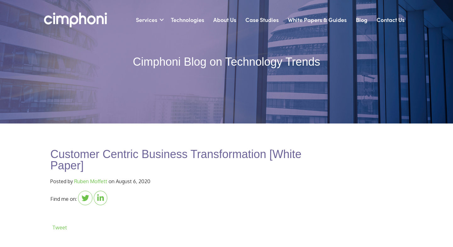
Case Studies (262, 20)
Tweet (59, 227)
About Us (224, 20)
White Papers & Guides (317, 20)
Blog (361, 20)
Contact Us (391, 20)
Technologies (187, 20)
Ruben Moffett (90, 181)
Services (146, 20)
